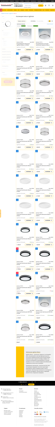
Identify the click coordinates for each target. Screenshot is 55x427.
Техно (4, 43)
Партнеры (21, 416)
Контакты (44, 1)
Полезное (20, 415)
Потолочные (5, 34)
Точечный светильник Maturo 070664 (43, 190)
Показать (8, 81)
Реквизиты (21, 412)
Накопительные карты (23, 392)
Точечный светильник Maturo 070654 (43, 166)
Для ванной (36, 405)
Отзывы (22, 1)
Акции (20, 388)
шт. (22, 384)
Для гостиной (36, 404)
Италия (5, 74)
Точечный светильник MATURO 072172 (24, 117)
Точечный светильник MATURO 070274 (24, 68)
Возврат (17, 1)
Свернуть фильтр (21, 21)
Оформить (31, 384)
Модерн (5, 41)
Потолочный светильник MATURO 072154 (44, 312)
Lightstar (11, 13)
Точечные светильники (8, 26)
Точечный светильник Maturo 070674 (43, 215)
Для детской (36, 403)
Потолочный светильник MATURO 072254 (44, 68)
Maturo (23, 25)
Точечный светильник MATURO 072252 (43, 142)
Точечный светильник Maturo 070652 (24, 166)
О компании (22, 408)
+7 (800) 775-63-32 (18, 5)
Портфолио (21, 411)
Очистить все (50, 24)
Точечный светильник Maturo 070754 (43, 239)
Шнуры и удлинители (38, 400)
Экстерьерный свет (37, 397)
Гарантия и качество (7, 412)
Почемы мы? (21, 410)
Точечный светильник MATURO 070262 (43, 288)
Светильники (6, 24)
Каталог (1, 10)
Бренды (39, 1)
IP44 (4, 62)
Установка (27, 1)
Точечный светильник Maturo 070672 (24, 215)
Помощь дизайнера (7, 414)
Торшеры (36, 395)
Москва (20, 3)
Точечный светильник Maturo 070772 (24, 288)
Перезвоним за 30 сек (28, 3)
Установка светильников (8, 411)
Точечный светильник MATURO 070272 (43, 93)
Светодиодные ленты (38, 399)
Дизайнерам (33, 1)
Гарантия (12, 1)
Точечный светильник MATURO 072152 (24, 337)
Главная (3, 13)
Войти (52, 1)
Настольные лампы (37, 394)
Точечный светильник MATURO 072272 (43, 117)
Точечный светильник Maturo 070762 (24, 263)
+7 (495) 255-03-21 (18, 6)
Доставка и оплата (4, 1)
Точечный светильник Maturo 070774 (43, 337)
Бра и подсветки (37, 393)
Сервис (6, 408)
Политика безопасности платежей (40, 416)
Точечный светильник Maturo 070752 (24, 239)
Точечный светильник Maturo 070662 (24, 190)
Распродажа (21, 390)
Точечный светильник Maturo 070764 (43, 263)
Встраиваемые (6, 32)
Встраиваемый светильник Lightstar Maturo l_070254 (23, 44)
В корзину (29, 49)
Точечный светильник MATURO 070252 (24, 142)
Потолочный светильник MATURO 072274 (25, 93)
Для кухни (36, 402)
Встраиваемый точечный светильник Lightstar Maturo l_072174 (43, 44)
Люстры (35, 390)
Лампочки (36, 398)
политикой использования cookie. (41, 422)
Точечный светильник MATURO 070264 (24, 312)
